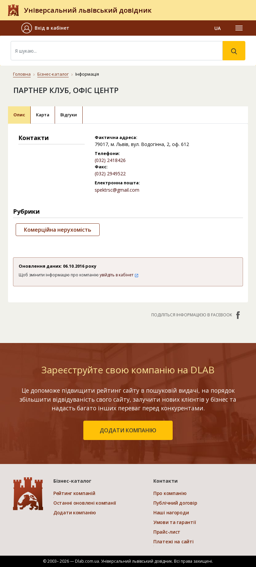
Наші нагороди (171, 512)
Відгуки (68, 115)
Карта (42, 115)
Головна (22, 74)
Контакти (165, 481)
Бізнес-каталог (53, 74)
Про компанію (170, 493)
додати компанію (128, 430)
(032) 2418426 (110, 160)
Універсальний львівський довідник (88, 10)
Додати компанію (74, 512)
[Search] (117, 50)
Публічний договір (175, 503)
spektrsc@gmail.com (117, 190)
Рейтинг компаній (74, 493)
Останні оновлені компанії (84, 503)
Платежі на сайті (173, 541)
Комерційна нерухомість (57, 229)
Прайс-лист (166, 532)
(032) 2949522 (110, 173)
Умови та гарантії (174, 522)
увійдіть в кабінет (119, 275)
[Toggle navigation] (239, 28)
